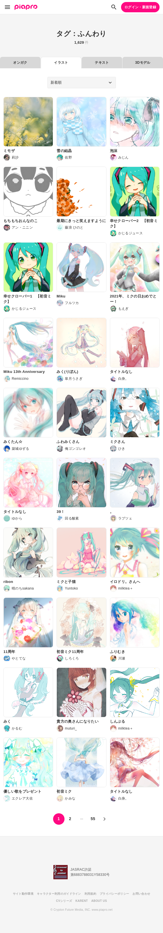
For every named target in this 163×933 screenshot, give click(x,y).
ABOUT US (99, 900)
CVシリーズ (64, 900)
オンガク (20, 63)
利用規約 (90, 893)
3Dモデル (142, 63)
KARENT (81, 900)
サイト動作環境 (23, 893)
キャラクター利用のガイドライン (59, 893)
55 (92, 818)
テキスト (102, 63)
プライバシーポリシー (114, 893)
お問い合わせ (141, 893)
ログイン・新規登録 (140, 7)
